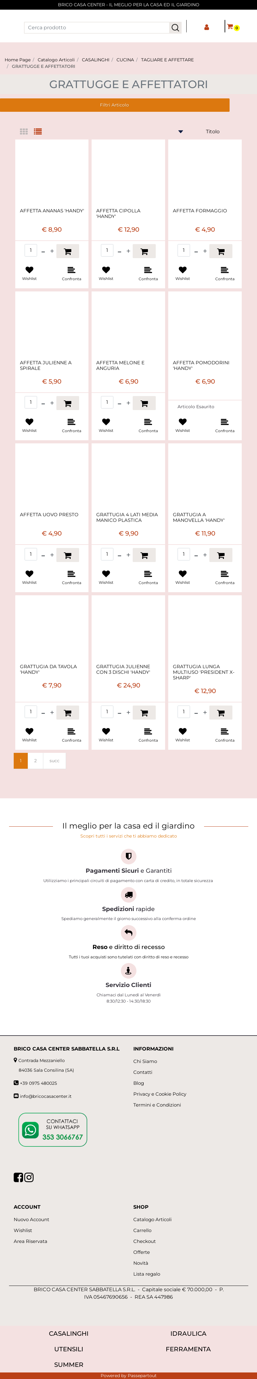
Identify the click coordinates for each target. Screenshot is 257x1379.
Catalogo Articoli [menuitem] (152, 1219)
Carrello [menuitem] (142, 1230)
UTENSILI (68, 1349)
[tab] (27, 132)
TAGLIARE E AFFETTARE (167, 60)
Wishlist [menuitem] (23, 1230)
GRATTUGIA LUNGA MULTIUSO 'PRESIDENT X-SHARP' (204, 672)
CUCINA (125, 60)
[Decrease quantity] (43, 251)
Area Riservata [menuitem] (30, 1241)
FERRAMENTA (188, 1349)
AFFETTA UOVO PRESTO (49, 514)
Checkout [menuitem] (144, 1241)
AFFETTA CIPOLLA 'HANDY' (118, 213)
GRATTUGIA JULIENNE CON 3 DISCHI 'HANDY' (123, 669)
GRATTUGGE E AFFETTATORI (43, 66)
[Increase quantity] (52, 251)
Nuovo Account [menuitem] (31, 1219)
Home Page (18, 60)
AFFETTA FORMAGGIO (200, 211)
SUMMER (68, 1364)
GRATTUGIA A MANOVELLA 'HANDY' (199, 517)
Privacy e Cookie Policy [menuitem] (159, 1094)
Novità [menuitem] (140, 1263)
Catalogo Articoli (56, 60)
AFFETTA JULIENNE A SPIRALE (46, 365)
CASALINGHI (95, 60)
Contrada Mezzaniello (41, 1060)
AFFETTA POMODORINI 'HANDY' (201, 365)
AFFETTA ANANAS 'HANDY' (52, 211)
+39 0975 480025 (38, 1083)
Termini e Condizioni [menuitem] (157, 1105)
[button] (175, 28)
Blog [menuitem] (138, 1083)
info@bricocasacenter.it (46, 1096)
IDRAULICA (188, 1333)
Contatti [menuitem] (142, 1072)
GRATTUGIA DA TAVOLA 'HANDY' (48, 669)
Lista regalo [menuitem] (146, 1274)
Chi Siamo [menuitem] (145, 1061)
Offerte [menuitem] (141, 1252)
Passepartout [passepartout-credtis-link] (142, 1375)
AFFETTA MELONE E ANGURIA (120, 365)
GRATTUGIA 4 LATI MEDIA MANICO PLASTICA (127, 517)
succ (54, 760)
